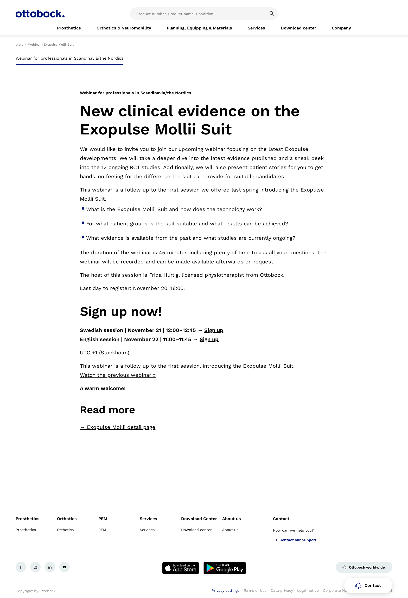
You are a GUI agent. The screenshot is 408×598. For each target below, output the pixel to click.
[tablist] (204, 60)
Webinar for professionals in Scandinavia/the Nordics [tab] (69, 58)
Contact (281, 518)
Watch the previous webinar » (118, 375)
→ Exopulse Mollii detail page (117, 427)
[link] (69, 28)
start (19, 44)
